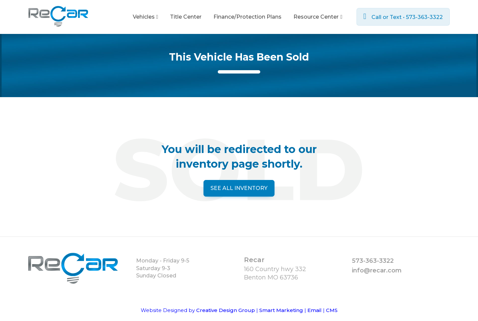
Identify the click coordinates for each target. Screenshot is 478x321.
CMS (332, 310)
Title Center (185, 17)
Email (314, 310)
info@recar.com (377, 270)
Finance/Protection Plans (247, 17)
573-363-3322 (373, 260)
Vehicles (145, 17)
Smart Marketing (281, 310)
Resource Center (317, 17)
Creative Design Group (225, 310)
